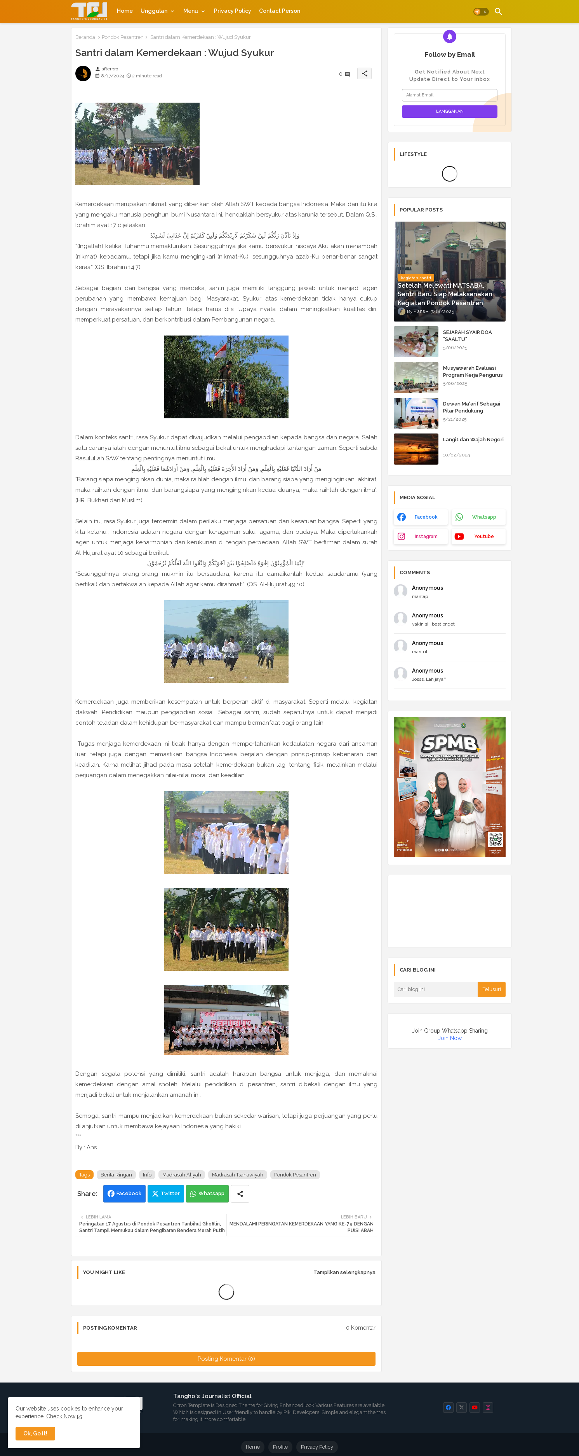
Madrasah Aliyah (181, 1175)
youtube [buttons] (484, 536)
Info (147, 1175)
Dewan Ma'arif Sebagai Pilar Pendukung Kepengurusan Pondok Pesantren (471, 414)
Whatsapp (211, 1193)
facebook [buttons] (426, 517)
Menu (190, 11)
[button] (481, 12)
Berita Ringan (116, 1175)
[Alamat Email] (449, 95)
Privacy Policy (232, 11)
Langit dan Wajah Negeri (473, 439)
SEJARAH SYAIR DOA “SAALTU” (467, 335)
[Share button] (240, 1194)
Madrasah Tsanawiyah (237, 1175)
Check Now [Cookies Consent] (60, 1416)
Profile (280, 1447)
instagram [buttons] (426, 536)
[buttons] (448, 1407)
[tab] (125, 11)
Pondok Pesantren (123, 37)
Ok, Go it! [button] (35, 1433)
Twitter (170, 1193)
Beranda (85, 37)
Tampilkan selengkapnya (344, 1272)
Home (125, 11)
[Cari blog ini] (436, 989)
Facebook (128, 1193)
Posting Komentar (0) (226, 1358)
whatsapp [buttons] (484, 517)
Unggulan (154, 11)
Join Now (450, 1038)
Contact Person (279, 11)
